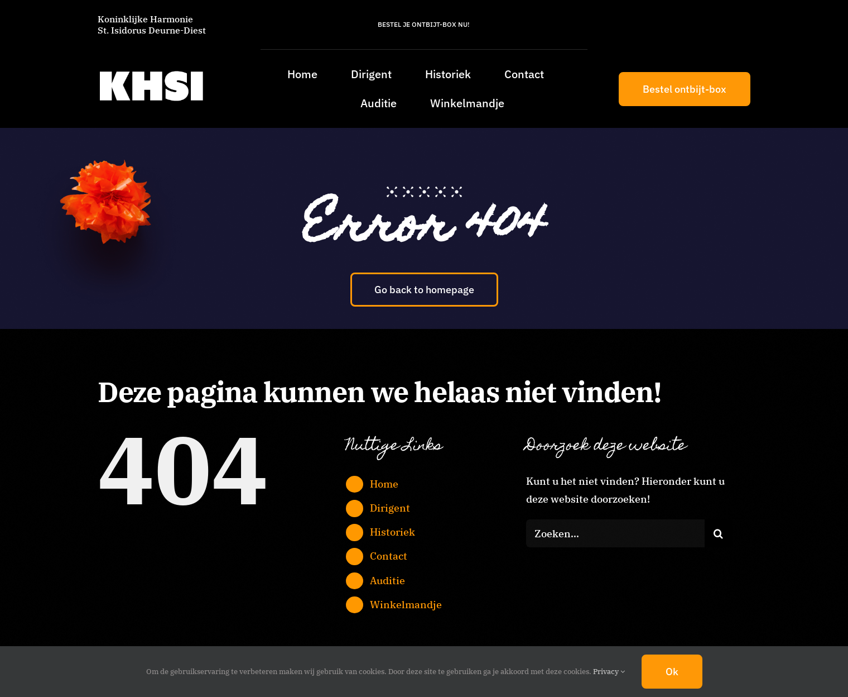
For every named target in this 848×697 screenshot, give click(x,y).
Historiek (392, 532)
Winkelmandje (406, 604)
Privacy (609, 671)
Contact (388, 556)
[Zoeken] (719, 533)
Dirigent (390, 508)
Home (384, 484)
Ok (672, 671)
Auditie (387, 580)
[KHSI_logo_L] (151, 70)
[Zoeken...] (615, 533)
